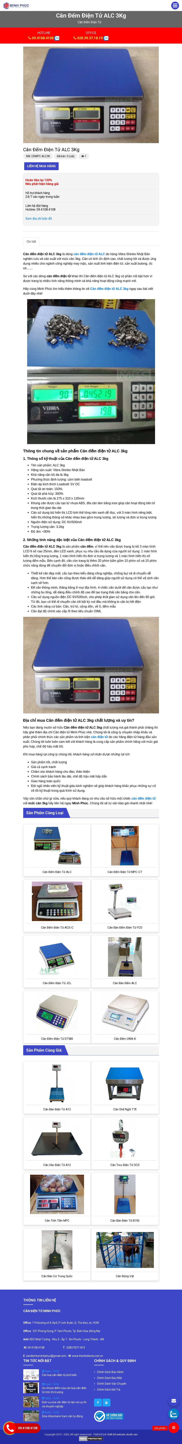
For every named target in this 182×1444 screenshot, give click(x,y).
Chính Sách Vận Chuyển (111, 1383)
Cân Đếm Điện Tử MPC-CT (125, 872)
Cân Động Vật (125, 1276)
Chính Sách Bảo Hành (110, 1372)
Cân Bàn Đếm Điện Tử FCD (125, 927)
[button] (155, 50)
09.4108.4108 (43, 38)
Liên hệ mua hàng (41, 166)
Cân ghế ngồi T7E (125, 1109)
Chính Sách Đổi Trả (108, 1389)
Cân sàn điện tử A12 (57, 1165)
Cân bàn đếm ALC (125, 983)
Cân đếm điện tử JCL (57, 983)
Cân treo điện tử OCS (125, 1165)
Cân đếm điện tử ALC (57, 872)
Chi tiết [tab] (31, 242)
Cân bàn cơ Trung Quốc (57, 1276)
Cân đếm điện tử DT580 (57, 1039)
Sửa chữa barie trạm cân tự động (62, 1416)
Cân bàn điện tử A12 (57, 1109)
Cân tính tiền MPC (57, 1220)
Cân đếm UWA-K (125, 1039)
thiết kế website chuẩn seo (122, 1434)
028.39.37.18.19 (90, 38)
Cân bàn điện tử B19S (125, 1220)
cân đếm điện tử (89, 22)
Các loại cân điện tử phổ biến (59, 1375)
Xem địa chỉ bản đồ (38, 218)
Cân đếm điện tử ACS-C (57, 927)
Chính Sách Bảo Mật (109, 1378)
